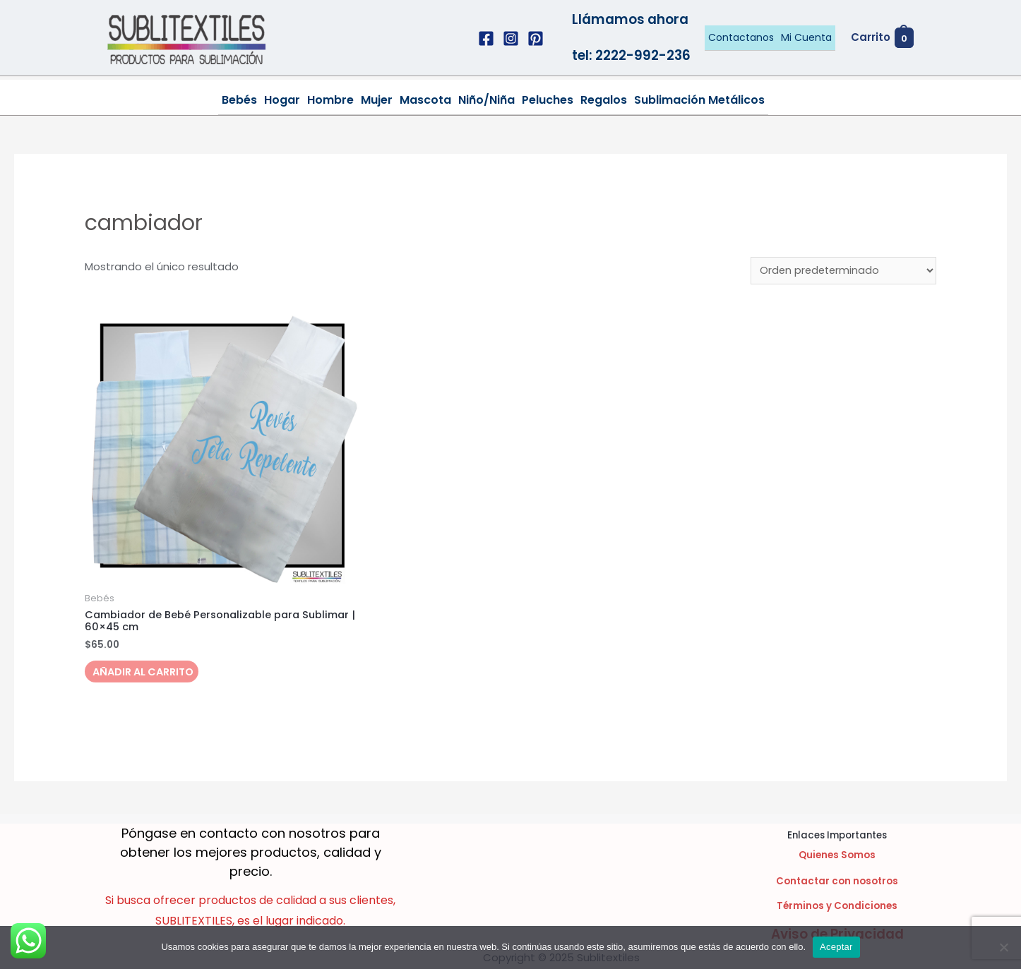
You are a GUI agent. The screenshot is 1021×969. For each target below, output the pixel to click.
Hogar (282, 100)
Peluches (547, 100)
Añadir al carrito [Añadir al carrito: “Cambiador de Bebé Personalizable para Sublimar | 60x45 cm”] (146, 674)
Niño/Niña (486, 100)
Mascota (425, 100)
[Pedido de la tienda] (842, 271)
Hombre (330, 100)
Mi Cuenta (806, 37)
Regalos (603, 100)
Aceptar (836, 946)
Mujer (377, 100)
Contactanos (741, 37)
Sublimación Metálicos (699, 100)
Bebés (239, 100)
